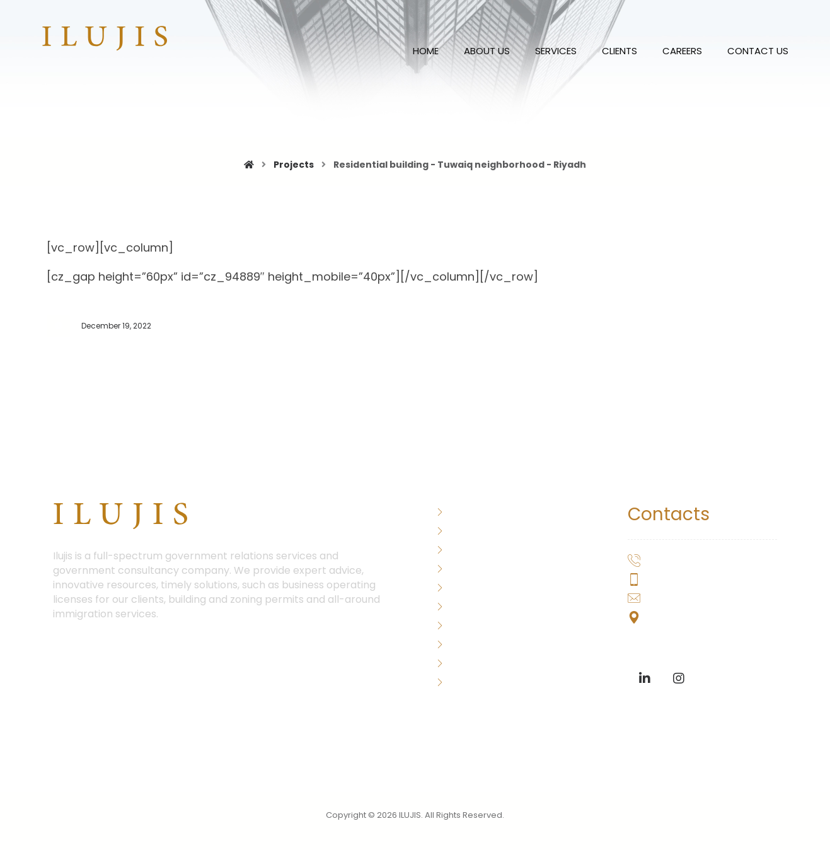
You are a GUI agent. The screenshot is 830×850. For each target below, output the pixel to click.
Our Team (465, 549)
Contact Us (469, 681)
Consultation (473, 624)
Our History (468, 567)
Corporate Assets (484, 605)
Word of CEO (472, 530)
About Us (464, 511)
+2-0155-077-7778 (681, 580)
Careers (461, 662)
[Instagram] (678, 678)
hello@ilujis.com (673, 599)
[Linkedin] (644, 678)
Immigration (470, 586)
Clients (458, 643)
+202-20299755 (674, 561)
